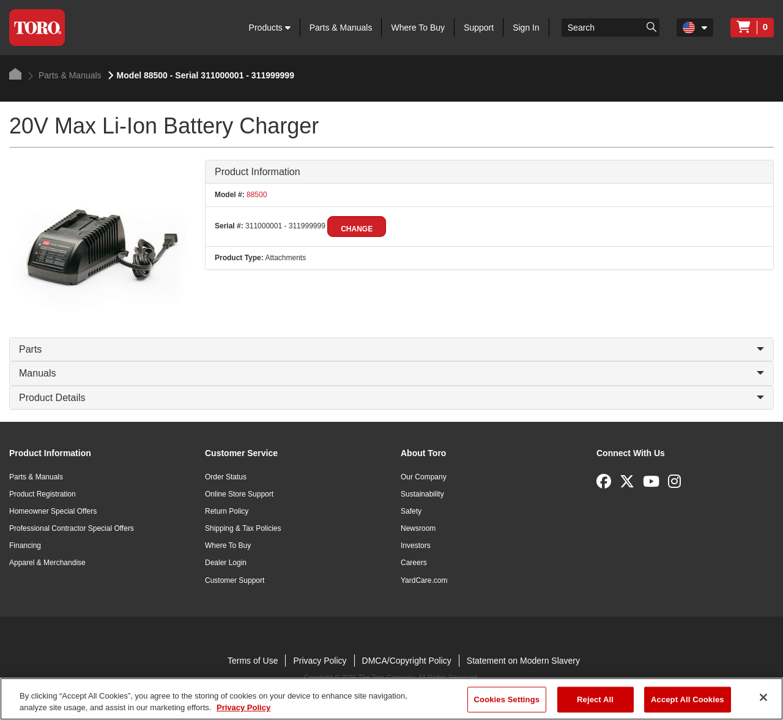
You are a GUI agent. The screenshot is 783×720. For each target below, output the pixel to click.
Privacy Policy (319, 661)
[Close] (763, 697)
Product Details (391, 397)
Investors (416, 545)
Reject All (595, 699)
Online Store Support (239, 494)
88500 (256, 194)
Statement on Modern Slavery (523, 661)
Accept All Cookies (687, 699)
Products (270, 27)
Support (479, 27)
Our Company (424, 477)
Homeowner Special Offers (53, 511)
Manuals (391, 373)
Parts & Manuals (341, 27)
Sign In (526, 27)
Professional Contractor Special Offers (71, 528)
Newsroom (418, 528)
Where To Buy (418, 27)
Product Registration (42, 494)
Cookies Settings (507, 699)
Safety (411, 511)
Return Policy (226, 511)
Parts (391, 349)
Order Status (226, 477)
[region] (391, 699)
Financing (25, 545)
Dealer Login (226, 562)
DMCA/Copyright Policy (406, 661)
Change (357, 229)
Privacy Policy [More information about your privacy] (243, 707)
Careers (414, 562)
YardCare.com (424, 580)
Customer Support (234, 580)
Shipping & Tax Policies (243, 528)
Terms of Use (253, 661)
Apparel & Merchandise (47, 562)
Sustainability (422, 494)
